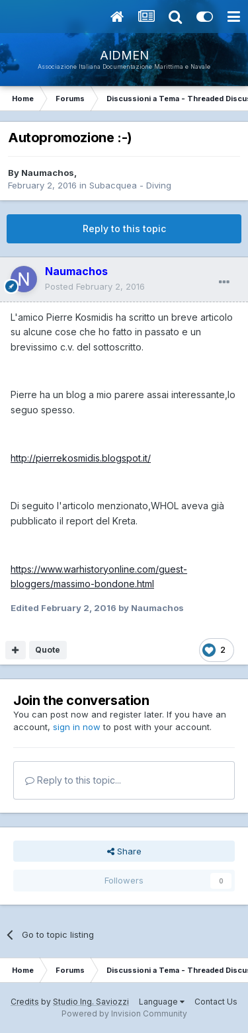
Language (162, 1002)
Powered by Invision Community (124, 1013)
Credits (25, 1002)
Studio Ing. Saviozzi (91, 1002)
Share (124, 851)
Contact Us (215, 1002)
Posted (95, 286)
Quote (47, 650)
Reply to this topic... (73, 780)
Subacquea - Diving (130, 185)
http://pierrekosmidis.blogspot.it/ (81, 458)
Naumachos (47, 172)
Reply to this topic (124, 228)
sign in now (77, 727)
